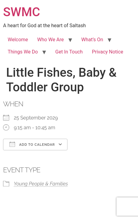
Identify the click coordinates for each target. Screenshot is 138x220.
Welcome (18, 39)
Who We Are (50, 39)
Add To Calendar (32, 144)
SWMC (21, 12)
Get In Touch (68, 52)
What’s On (92, 39)
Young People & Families (41, 184)
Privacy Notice (107, 52)
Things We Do (23, 52)
